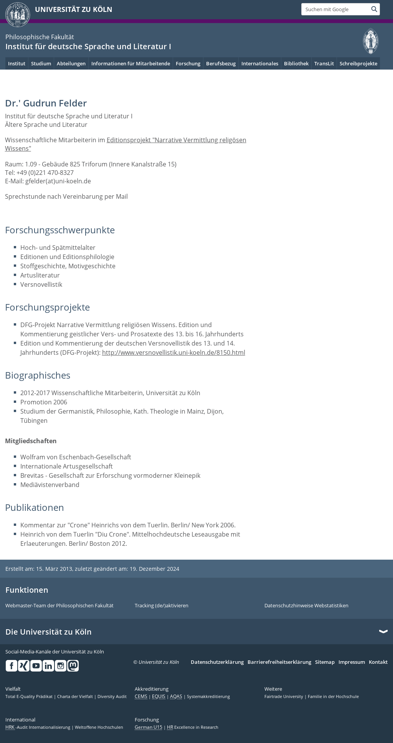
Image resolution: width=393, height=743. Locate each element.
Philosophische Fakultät (39, 37)
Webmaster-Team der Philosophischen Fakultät (59, 606)
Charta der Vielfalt (75, 696)
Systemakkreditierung (208, 696)
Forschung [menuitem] (188, 63)
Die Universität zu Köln (48, 632)
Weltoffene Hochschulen (99, 727)
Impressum (352, 662)
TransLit (324, 63)
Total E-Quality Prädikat (29, 696)
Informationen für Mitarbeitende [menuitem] (130, 63)
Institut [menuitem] (16, 63)
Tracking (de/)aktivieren (161, 606)
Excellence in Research (192, 727)
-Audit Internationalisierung (38, 727)
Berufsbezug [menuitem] (221, 63)
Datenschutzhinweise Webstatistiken (306, 606)
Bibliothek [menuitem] (296, 63)
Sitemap (325, 662)
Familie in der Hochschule (333, 696)
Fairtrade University (284, 696)
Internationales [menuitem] (259, 63)
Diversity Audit (112, 696)
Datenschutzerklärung (217, 662)
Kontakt (378, 662)
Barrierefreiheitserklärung (279, 662)
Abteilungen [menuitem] (71, 63)
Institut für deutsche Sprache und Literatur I (88, 46)
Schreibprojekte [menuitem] (358, 63)
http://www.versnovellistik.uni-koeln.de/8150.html (173, 352)
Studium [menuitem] (41, 63)
